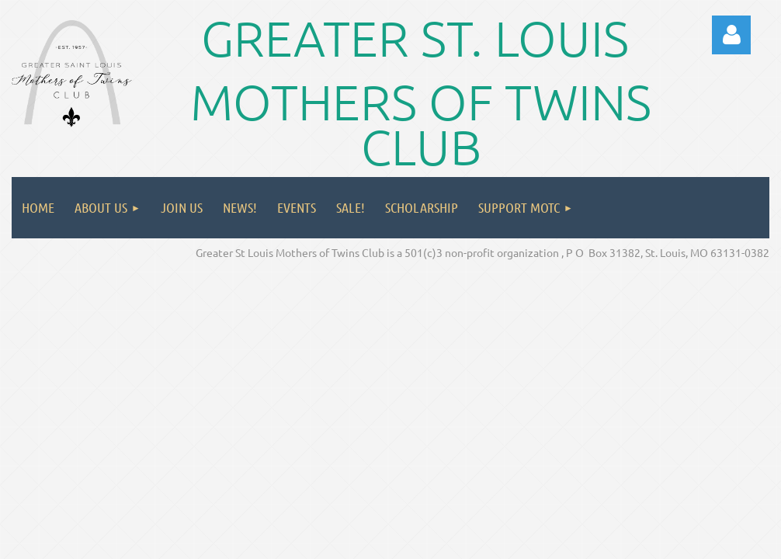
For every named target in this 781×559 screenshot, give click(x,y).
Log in (731, 35)
